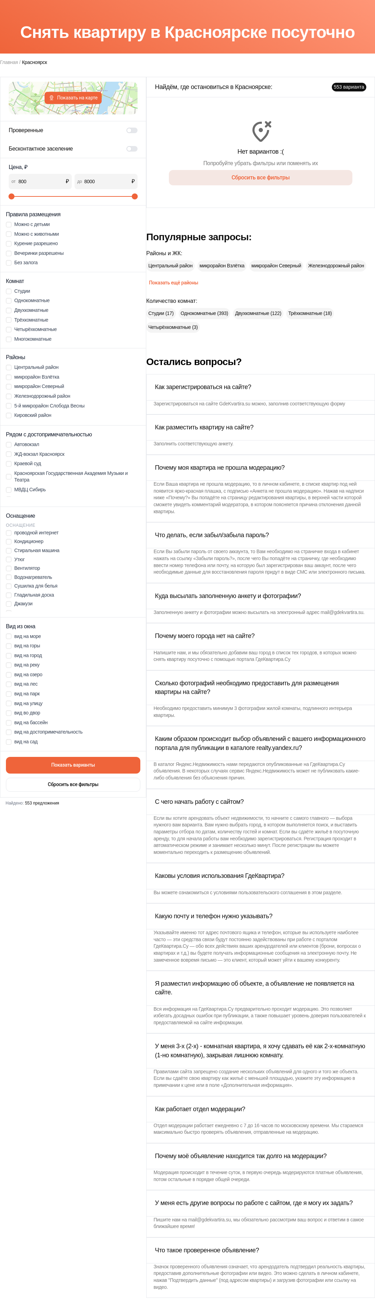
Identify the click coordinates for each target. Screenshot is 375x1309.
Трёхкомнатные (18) (310, 313)
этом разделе (326, 892)
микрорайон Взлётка (222, 265)
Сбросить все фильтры (73, 784)
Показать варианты (73, 765)
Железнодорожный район (336, 265)
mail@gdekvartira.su (342, 612)
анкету (225, 443)
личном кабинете (280, 484)
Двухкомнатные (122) (258, 313)
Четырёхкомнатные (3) (173, 327)
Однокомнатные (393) (204, 313)
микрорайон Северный (276, 265)
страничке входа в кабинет (330, 551)
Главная (9, 62)
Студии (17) (161, 313)
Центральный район (170, 265)
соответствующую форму (317, 403)
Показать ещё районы (173, 282)
